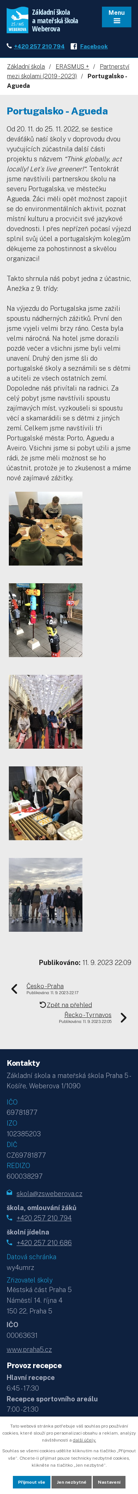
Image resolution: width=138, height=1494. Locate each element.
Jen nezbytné (71, 1482)
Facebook (94, 46)
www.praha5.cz (29, 1349)
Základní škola (26, 66)
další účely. (84, 1440)
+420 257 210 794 (39, 46)
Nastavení (109, 1482)
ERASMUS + (72, 66)
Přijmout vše (31, 1482)
